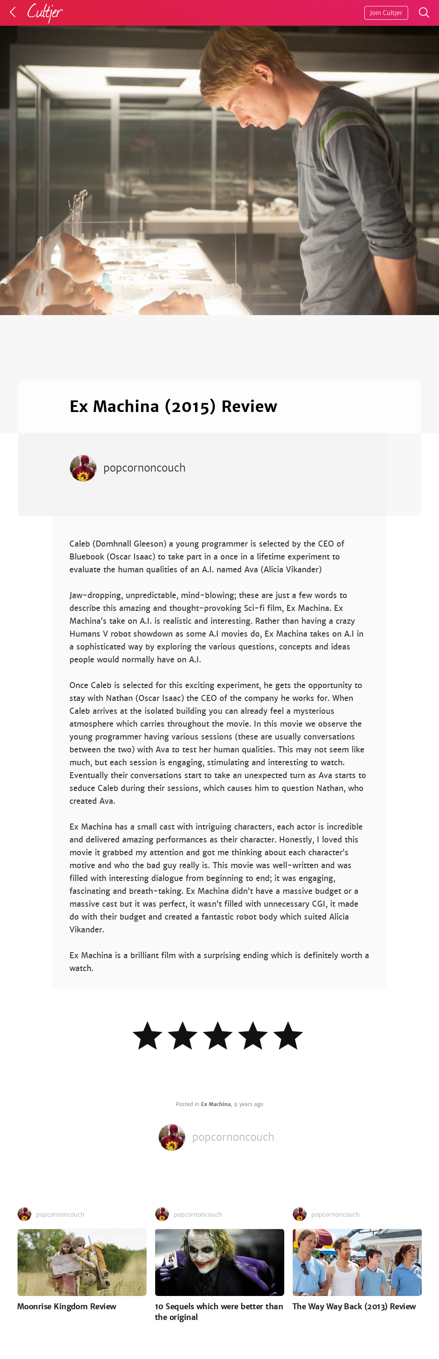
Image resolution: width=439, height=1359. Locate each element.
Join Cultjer (386, 13)
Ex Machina (216, 1104)
